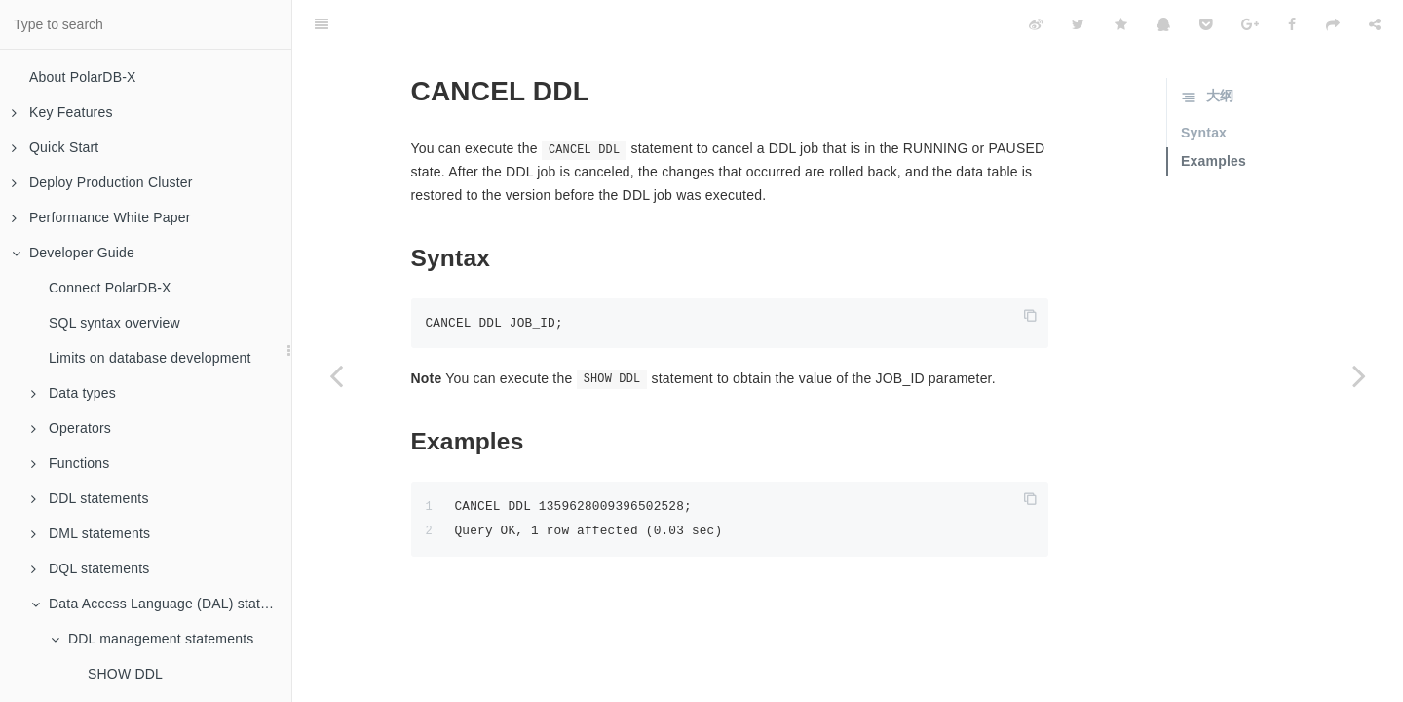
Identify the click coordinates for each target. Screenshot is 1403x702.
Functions (70, 463)
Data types (73, 393)
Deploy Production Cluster (102, 182)
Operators (71, 428)
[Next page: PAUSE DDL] (1359, 375)
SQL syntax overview (114, 323)
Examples (1213, 161)
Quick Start (55, 147)
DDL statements (90, 498)
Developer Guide (73, 252)
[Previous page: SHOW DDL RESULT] (336, 375)
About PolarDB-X (82, 77)
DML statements (90, 533)
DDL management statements (152, 638)
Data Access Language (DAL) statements (161, 603)
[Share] (1374, 24)
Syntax (1204, 132)
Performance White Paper (101, 217)
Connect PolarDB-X (110, 287)
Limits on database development (150, 358)
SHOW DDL (125, 674)
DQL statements (90, 568)
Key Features (62, 112)
